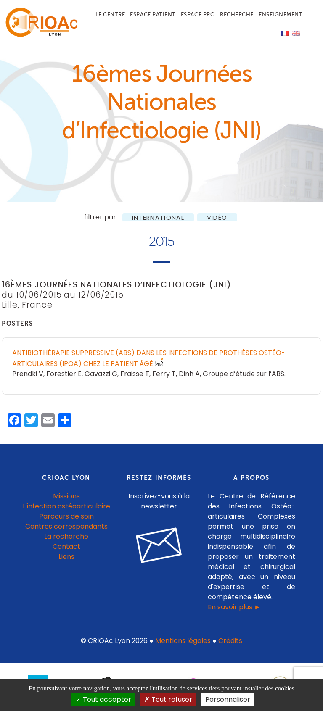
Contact (66, 546)
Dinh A (189, 374)
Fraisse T (134, 374)
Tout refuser (168, 699)
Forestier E (64, 374)
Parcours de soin (66, 516)
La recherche (66, 536)
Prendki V (27, 374)
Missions (66, 496)
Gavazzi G (101, 374)
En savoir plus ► (234, 607)
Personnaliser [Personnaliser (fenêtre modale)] (227, 699)
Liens (66, 556)
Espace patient (152, 14)
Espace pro (198, 14)
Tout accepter (103, 699)
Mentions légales (183, 640)
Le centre (110, 14)
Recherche (237, 14)
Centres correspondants (66, 526)
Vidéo (217, 217)
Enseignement (280, 14)
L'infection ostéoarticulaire (66, 506)
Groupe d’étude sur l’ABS (243, 374)
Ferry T (164, 374)
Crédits (230, 640)
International (158, 217)
